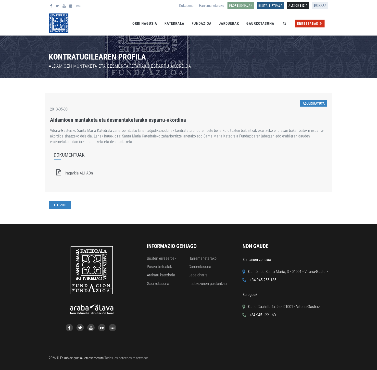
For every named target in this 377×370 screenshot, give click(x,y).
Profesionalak (240, 5)
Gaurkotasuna (260, 23)
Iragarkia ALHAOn (73, 173)
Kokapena (186, 5)
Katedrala (174, 23)
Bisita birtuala (270, 5)
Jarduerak (229, 23)
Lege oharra (198, 274)
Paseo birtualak (159, 266)
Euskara (320, 5)
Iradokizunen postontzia (207, 283)
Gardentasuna (199, 266)
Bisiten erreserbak (161, 258)
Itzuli (61, 205)
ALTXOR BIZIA (298, 5)
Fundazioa (202, 23)
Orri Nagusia (144, 23)
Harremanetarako (211, 5)
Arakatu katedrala (161, 274)
